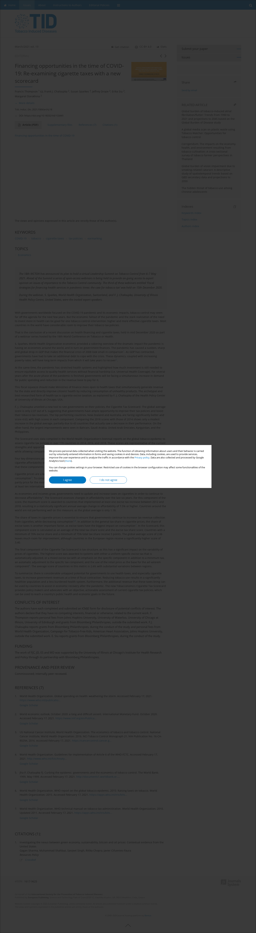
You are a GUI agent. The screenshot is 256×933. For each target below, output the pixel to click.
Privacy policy (142, 457)
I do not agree (108, 480)
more (68, 461)
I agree (67, 480)
